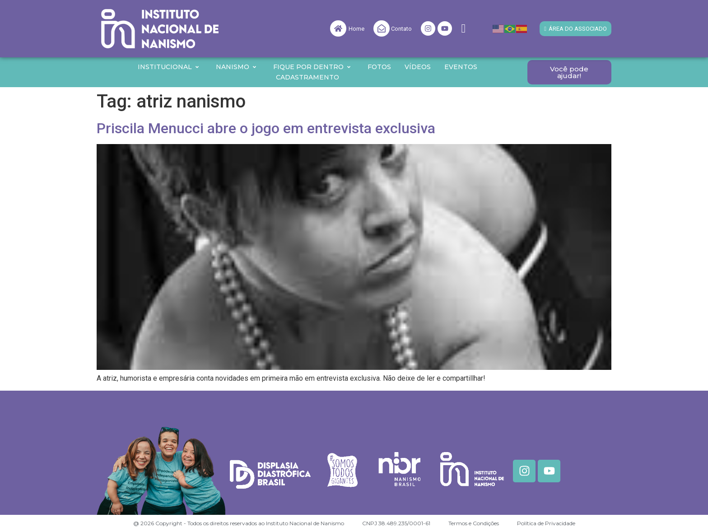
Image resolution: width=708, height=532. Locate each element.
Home (356, 28)
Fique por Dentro (312, 67)
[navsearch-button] (463, 28)
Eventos (460, 67)
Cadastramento (307, 77)
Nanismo (236, 67)
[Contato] (381, 28)
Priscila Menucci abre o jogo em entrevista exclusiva (266, 128)
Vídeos (418, 67)
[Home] (338, 28)
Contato (401, 28)
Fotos (379, 67)
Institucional (169, 67)
